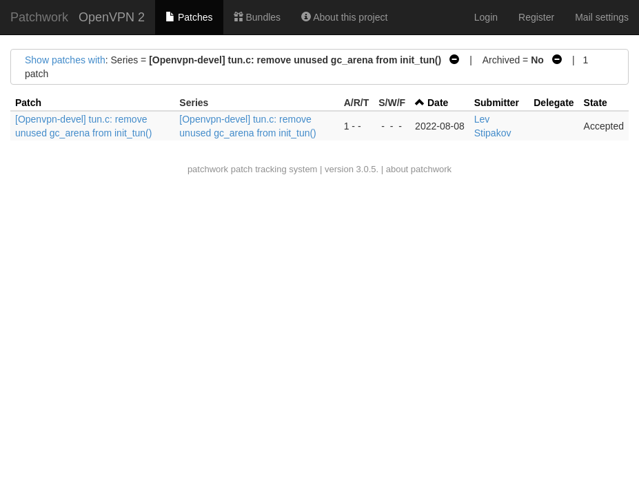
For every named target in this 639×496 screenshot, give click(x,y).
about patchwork (419, 169)
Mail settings (602, 17)
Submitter (496, 102)
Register (536, 17)
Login (486, 17)
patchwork (207, 169)
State (595, 102)
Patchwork (39, 17)
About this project (344, 17)
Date (437, 102)
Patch (28, 102)
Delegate (554, 102)
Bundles (257, 17)
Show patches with (65, 59)
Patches (188, 17)
